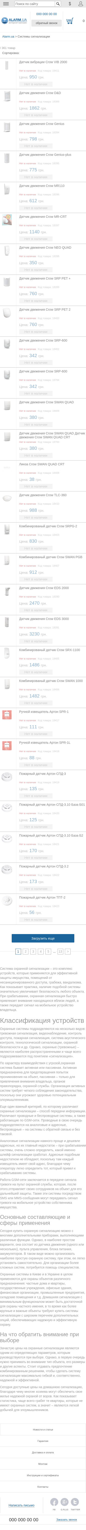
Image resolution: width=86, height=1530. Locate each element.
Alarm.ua (8, 36)
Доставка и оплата (43, 1452)
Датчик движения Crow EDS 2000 (44, 588)
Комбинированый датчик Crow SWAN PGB (51, 557)
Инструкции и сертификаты (43, 1475)
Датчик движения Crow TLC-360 (43, 495)
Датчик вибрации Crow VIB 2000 (43, 62)
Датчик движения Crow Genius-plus (45, 154)
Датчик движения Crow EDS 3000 (44, 619)
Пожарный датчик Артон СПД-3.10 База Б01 (52, 804)
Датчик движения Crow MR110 (42, 186)
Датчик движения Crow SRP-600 (43, 340)
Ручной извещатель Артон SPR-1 (44, 712)
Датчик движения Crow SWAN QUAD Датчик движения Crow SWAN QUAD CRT (52, 435)
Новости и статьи (43, 1429)
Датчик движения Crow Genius (41, 124)
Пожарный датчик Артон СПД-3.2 (44, 866)
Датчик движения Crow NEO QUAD (45, 247)
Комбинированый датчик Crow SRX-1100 (49, 650)
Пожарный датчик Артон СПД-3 (42, 774)
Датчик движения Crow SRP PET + (45, 278)
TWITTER (75, 1503)
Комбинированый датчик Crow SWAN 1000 (51, 681)
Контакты (42, 1486)
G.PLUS (65, 1503)
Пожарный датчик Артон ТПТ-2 (42, 897)
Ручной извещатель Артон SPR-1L (45, 742)
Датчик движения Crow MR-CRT (43, 216)
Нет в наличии (35, 84)
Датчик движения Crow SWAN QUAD (46, 402)
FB (54, 1503)
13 (60, 951)
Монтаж (42, 1464)
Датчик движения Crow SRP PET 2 (45, 309)
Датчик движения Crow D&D (40, 93)
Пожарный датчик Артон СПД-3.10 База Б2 (51, 835)
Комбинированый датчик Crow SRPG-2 (48, 526)
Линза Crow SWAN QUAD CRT (42, 464)
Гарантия (43, 1441)
